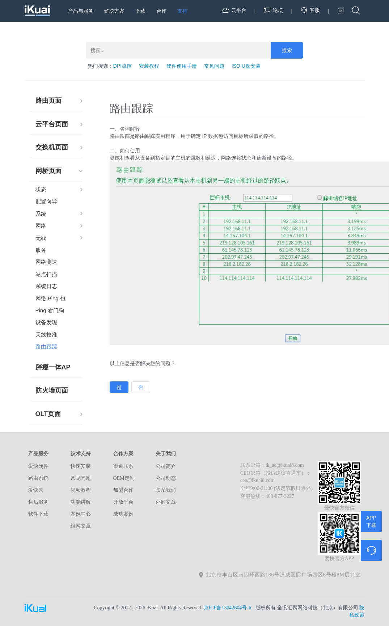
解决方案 (114, 11)
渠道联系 (123, 466)
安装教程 (149, 66)
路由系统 (38, 478)
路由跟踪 (46, 346)
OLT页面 (48, 414)
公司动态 (166, 478)
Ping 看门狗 (49, 310)
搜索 (287, 50)
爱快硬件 (38, 466)
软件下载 (38, 514)
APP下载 (371, 521)
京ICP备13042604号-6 (227, 607)
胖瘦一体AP (53, 367)
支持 (182, 11)
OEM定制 (124, 478)
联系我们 (166, 490)
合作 (161, 11)
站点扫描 (46, 274)
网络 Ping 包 (50, 298)
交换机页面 (51, 147)
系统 (40, 214)
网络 (40, 226)
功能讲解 (81, 502)
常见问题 (214, 66)
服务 (40, 250)
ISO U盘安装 (246, 66)
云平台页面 (51, 124)
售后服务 (38, 502)
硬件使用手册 (181, 66)
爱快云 (35, 490)
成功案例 (123, 514)
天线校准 (46, 334)
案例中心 (81, 514)
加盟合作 (123, 490)
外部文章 (166, 502)
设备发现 (46, 322)
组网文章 (81, 526)
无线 (40, 238)
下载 (140, 11)
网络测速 (46, 262)
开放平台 (123, 502)
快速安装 (81, 466)
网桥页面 (48, 170)
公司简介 (166, 466)
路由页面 (48, 100)
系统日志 (46, 286)
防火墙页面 (51, 390)
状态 (40, 189)
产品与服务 (80, 11)
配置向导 (46, 201)
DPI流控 (122, 66)
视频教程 (81, 490)
